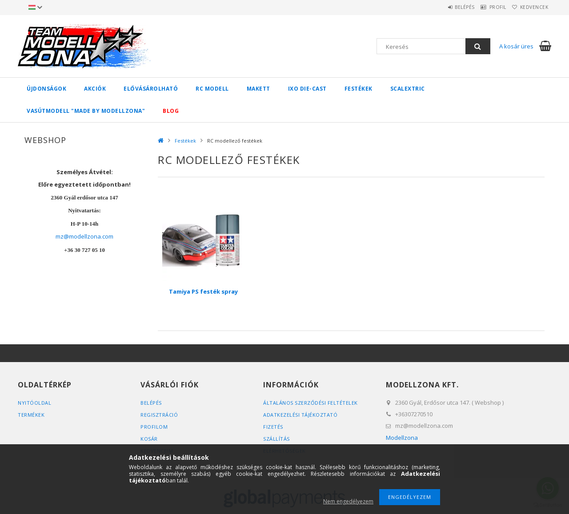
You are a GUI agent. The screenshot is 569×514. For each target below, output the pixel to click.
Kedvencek (531, 7)
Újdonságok (46, 88)
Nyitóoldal (34, 402)
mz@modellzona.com (84, 236)
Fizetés (273, 426)
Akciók (95, 88)
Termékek (31, 414)
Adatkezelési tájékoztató (300, 414)
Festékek (359, 88)
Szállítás (276, 438)
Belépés (447, 7)
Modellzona (402, 438)
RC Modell (212, 88)
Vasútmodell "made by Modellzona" (86, 111)
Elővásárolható (151, 88)
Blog (171, 111)
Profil (486, 7)
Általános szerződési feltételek (310, 402)
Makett (258, 88)
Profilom (154, 426)
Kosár (149, 438)
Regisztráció (159, 414)
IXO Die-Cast (307, 88)
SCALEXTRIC (407, 88)
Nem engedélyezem (348, 501)
